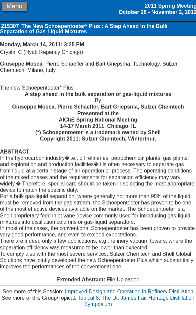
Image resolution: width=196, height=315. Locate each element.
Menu (14, 6)
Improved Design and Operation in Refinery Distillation (129, 291)
